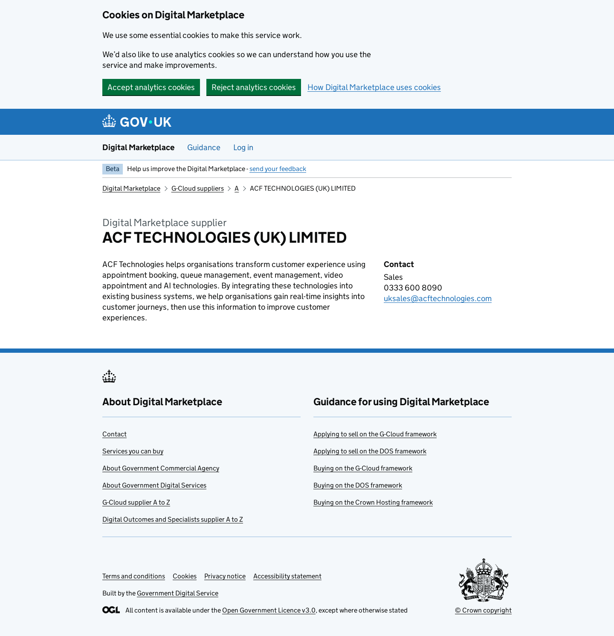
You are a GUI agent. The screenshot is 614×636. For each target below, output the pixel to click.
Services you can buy (132, 451)
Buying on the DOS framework (357, 485)
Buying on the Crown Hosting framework (373, 502)
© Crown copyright (483, 610)
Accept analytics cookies (151, 87)
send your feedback (277, 169)
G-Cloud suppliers (197, 188)
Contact (114, 434)
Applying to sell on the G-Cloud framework (375, 434)
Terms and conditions (133, 576)
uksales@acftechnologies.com (438, 298)
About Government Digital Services (154, 485)
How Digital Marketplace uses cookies (374, 87)
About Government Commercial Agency (160, 468)
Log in (243, 147)
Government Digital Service (177, 593)
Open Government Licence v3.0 (269, 610)
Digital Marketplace (138, 147)
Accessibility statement (287, 576)
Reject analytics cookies (253, 87)
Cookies (185, 576)
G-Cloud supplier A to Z (136, 502)
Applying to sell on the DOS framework (369, 451)
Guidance (203, 147)
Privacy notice (225, 576)
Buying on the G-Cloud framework (362, 468)
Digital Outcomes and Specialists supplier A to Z (172, 519)
